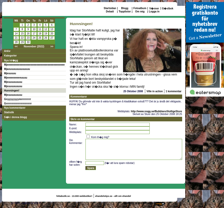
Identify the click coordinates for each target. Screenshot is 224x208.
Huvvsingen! (11, 90)
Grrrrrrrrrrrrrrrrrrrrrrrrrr (18, 103)
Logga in (154, 11)
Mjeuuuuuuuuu (13, 82)
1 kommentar (173, 91)
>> (51, 46)
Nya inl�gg (11, 60)
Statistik (9, 112)
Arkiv (7, 51)
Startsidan (110, 8)
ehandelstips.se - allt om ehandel (113, 196)
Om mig (140, 11)
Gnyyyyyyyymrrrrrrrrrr (17, 99)
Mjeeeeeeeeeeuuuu (15, 77)
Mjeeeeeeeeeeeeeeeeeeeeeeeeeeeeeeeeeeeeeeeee (34, 64)
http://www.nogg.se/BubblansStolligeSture (156, 111)
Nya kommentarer (14, 107)
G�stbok (167, 8)
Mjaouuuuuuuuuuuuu (17, 69)
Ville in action (154, 91)
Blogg (124, 8)
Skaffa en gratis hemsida (138, 203)
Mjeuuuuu (10, 73)
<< (16, 46)
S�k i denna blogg (15, 117)
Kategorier (10, 55)
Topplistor (125, 11)
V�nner (154, 8)
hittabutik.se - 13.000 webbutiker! (74, 196)
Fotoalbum (139, 8)
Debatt (110, 11)
